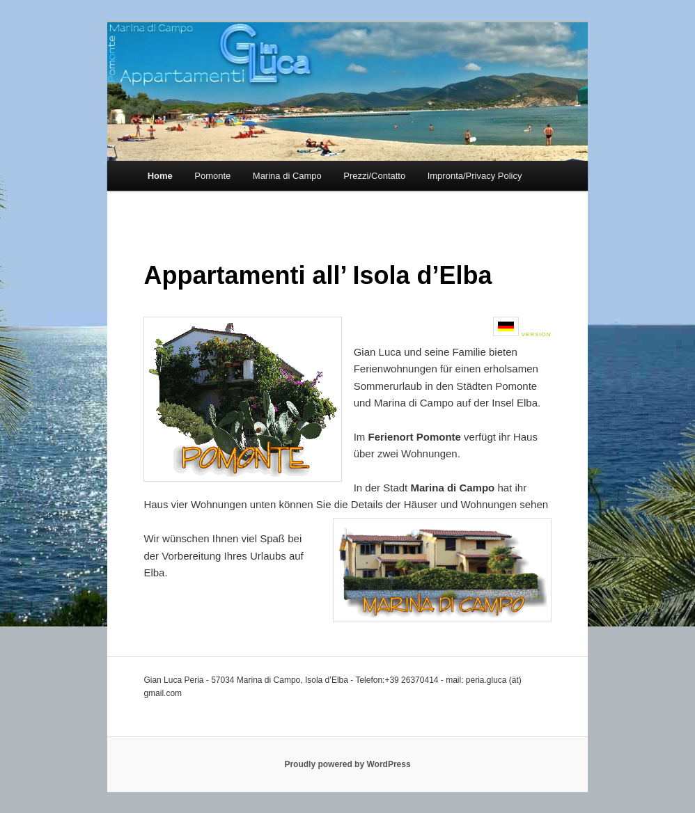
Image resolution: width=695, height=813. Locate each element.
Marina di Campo (287, 176)
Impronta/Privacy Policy (475, 176)
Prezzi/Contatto (374, 176)
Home (160, 176)
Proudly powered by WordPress (347, 764)
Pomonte (212, 176)
